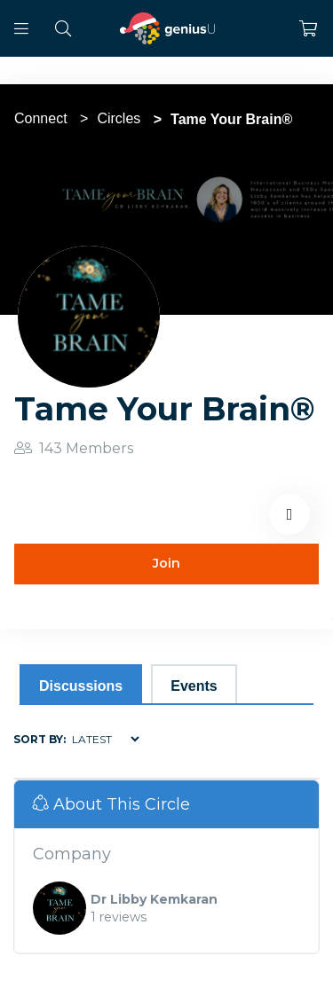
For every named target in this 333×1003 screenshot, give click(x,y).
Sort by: (39, 739)
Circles (118, 118)
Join (166, 563)
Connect (40, 118)
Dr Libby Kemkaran (154, 899)
